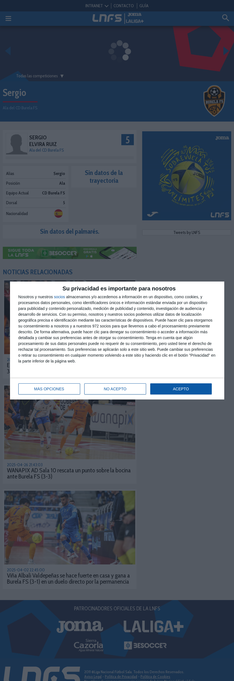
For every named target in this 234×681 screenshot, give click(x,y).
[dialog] (117, 340)
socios (59, 297)
